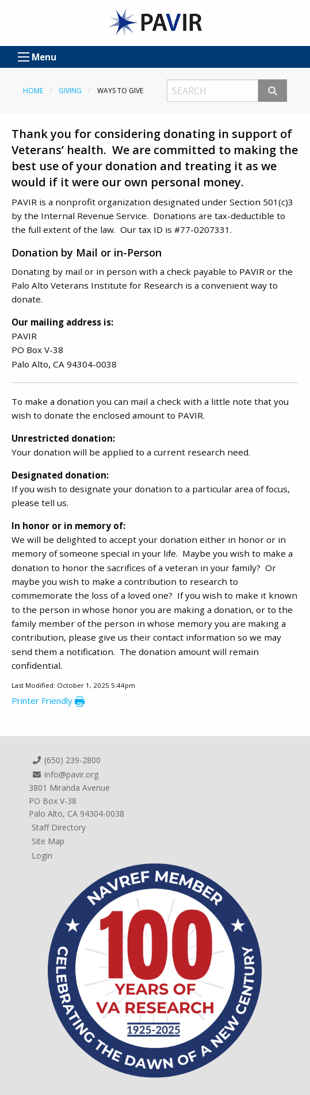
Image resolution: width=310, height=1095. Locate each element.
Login (42, 855)
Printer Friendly (48, 700)
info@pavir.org (65, 774)
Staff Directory (59, 827)
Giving (70, 90)
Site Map (48, 841)
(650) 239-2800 (66, 760)
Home (33, 90)
